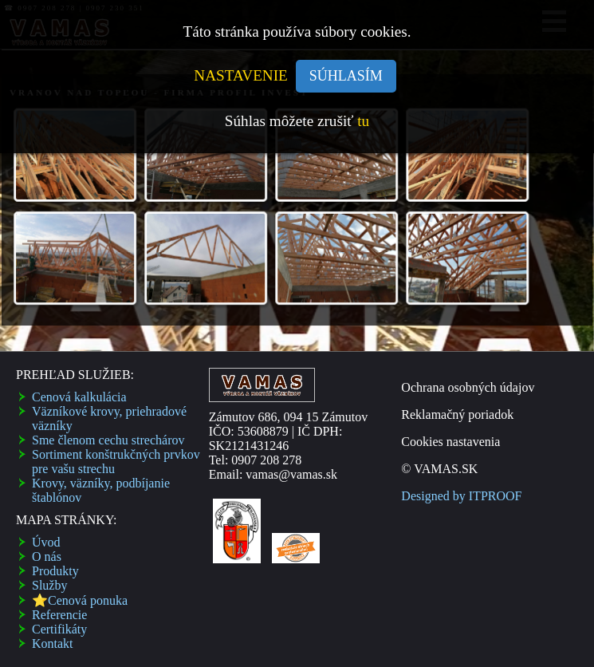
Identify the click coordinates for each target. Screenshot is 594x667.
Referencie (59, 615)
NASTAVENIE (241, 75)
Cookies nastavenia (450, 441)
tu (363, 120)
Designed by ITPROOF (461, 496)
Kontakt (52, 643)
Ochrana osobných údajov (467, 387)
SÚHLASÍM (346, 76)
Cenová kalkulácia (79, 397)
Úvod (46, 542)
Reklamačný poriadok (457, 414)
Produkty (55, 571)
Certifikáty (59, 629)
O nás (46, 556)
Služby (49, 585)
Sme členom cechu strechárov (108, 440)
